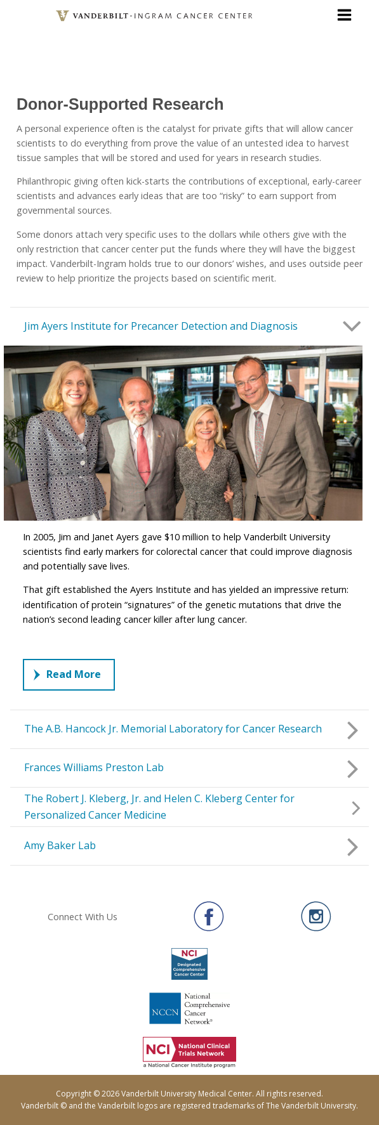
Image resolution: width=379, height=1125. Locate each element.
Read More (67, 674)
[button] (189, 327)
